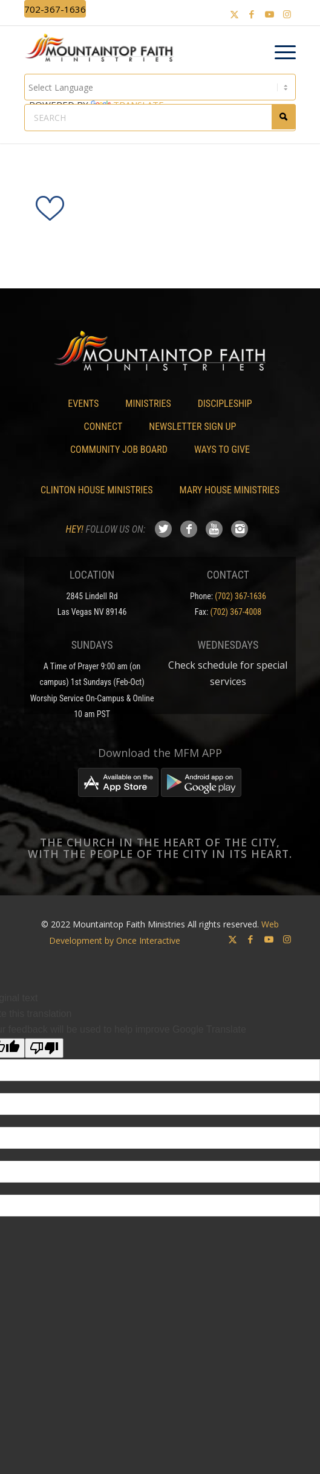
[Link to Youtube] (269, 14)
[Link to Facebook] (252, 14)
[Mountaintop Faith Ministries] (103, 49)
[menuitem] (279, 53)
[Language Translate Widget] (160, 87)
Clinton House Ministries (97, 490)
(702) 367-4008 (235, 612)
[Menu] (279, 53)
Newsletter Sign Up (192, 426)
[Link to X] (234, 14)
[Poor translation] (44, 1048)
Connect (103, 426)
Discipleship (225, 403)
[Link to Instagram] (287, 14)
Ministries (148, 403)
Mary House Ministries (229, 490)
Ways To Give (222, 449)
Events (83, 403)
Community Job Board (119, 449)
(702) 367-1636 (240, 596)
